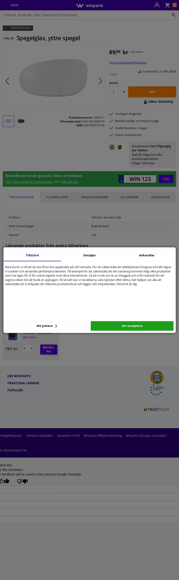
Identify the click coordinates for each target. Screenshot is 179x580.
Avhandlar (147, 255)
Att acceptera (132, 326)
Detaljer (89, 255)
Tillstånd (32, 255)
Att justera (47, 326)
